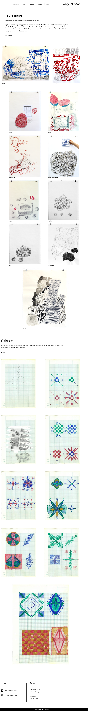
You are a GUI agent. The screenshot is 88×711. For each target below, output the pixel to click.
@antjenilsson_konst (11, 690)
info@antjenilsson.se (11, 695)
